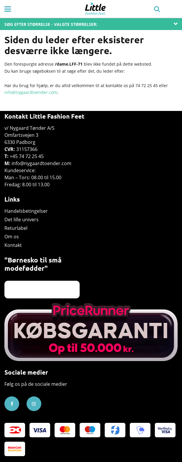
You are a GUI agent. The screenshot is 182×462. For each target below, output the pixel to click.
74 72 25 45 (146, 85)
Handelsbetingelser (26, 211)
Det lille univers (21, 219)
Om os (11, 236)
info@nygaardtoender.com (30, 92)
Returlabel (15, 228)
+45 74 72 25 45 (27, 156)
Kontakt (13, 245)
